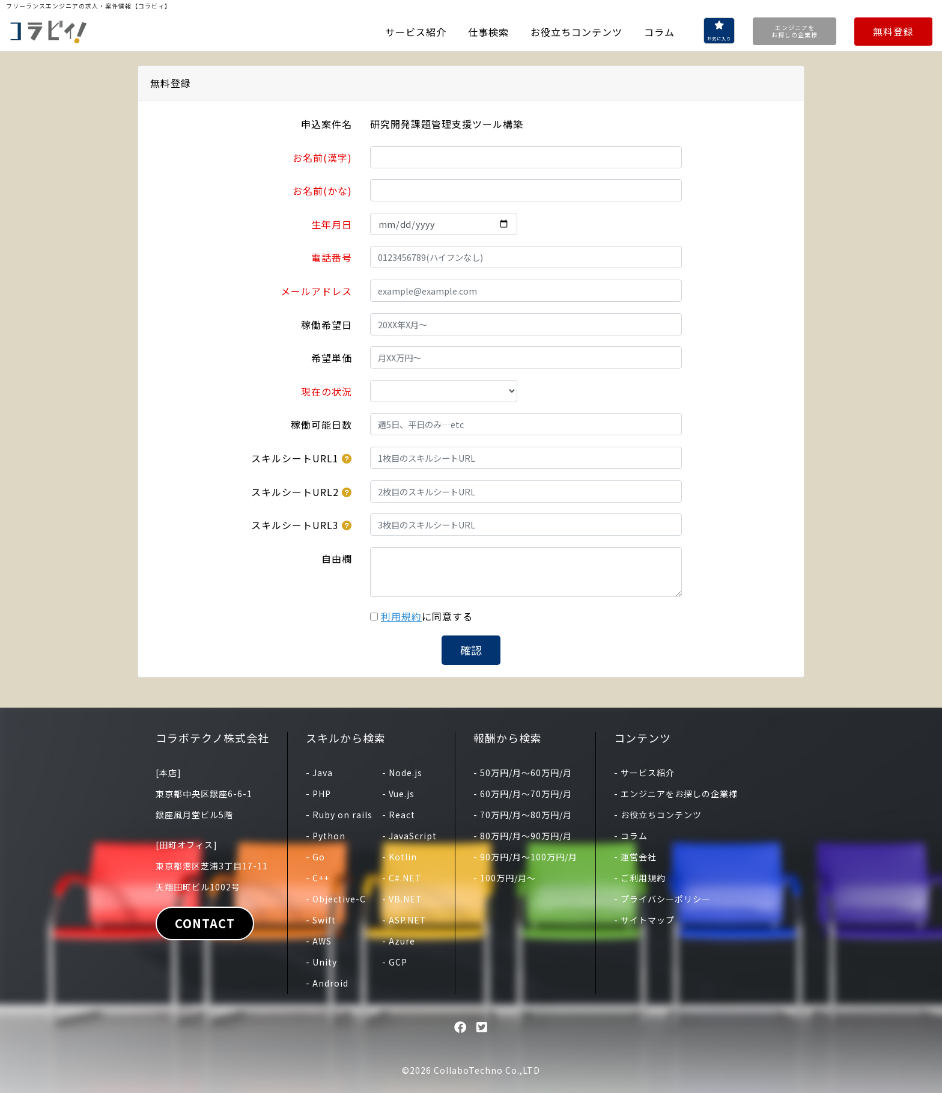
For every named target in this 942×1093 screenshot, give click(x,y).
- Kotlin (399, 857)
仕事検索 (488, 32)
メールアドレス (316, 291)
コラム (659, 32)
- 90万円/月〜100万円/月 (525, 857)
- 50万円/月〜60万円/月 (522, 773)
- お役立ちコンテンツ (658, 815)
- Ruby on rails (339, 815)
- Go (315, 857)
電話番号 (331, 257)
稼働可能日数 (321, 424)
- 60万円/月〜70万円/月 (522, 794)
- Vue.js (398, 794)
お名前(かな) (322, 190)
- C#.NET (402, 878)
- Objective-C (336, 899)
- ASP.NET (404, 920)
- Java (319, 773)
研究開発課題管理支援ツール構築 (446, 124)
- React (398, 815)
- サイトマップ (644, 920)
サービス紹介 (415, 32)
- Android (327, 983)
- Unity (321, 962)
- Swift (321, 920)
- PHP (318, 794)
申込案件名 (326, 124)
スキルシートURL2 (295, 492)
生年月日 (331, 224)
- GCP (394, 962)
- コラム (631, 836)
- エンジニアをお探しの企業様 (676, 794)
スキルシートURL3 (295, 525)
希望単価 (331, 358)
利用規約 (401, 616)
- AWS (319, 941)
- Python (325, 836)
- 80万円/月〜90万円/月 (522, 836)
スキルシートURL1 (295, 458)
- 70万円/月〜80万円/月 (522, 815)
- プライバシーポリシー (662, 899)
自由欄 (336, 558)
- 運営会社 (635, 857)
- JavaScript (409, 836)
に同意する (427, 616)
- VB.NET (402, 899)
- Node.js (402, 773)
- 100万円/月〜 (504, 878)
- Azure (398, 941)
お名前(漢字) (322, 157)
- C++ (317, 878)
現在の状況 (326, 391)
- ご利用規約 (640, 878)
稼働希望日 (326, 324)
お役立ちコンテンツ (576, 32)
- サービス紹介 (644, 773)
